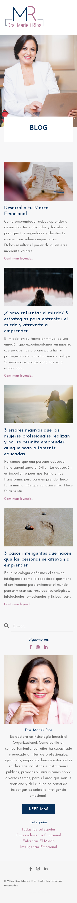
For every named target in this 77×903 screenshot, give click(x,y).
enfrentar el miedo (39, 841)
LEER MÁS (38, 809)
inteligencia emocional (38, 847)
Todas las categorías (39, 830)
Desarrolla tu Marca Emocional (26, 210)
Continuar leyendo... (18, 258)
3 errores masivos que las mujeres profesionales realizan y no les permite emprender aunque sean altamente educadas (37, 442)
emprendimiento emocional (38, 835)
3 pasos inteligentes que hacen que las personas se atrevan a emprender (37, 559)
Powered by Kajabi (38, 892)
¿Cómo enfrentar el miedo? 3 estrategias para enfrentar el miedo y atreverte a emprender (36, 322)
